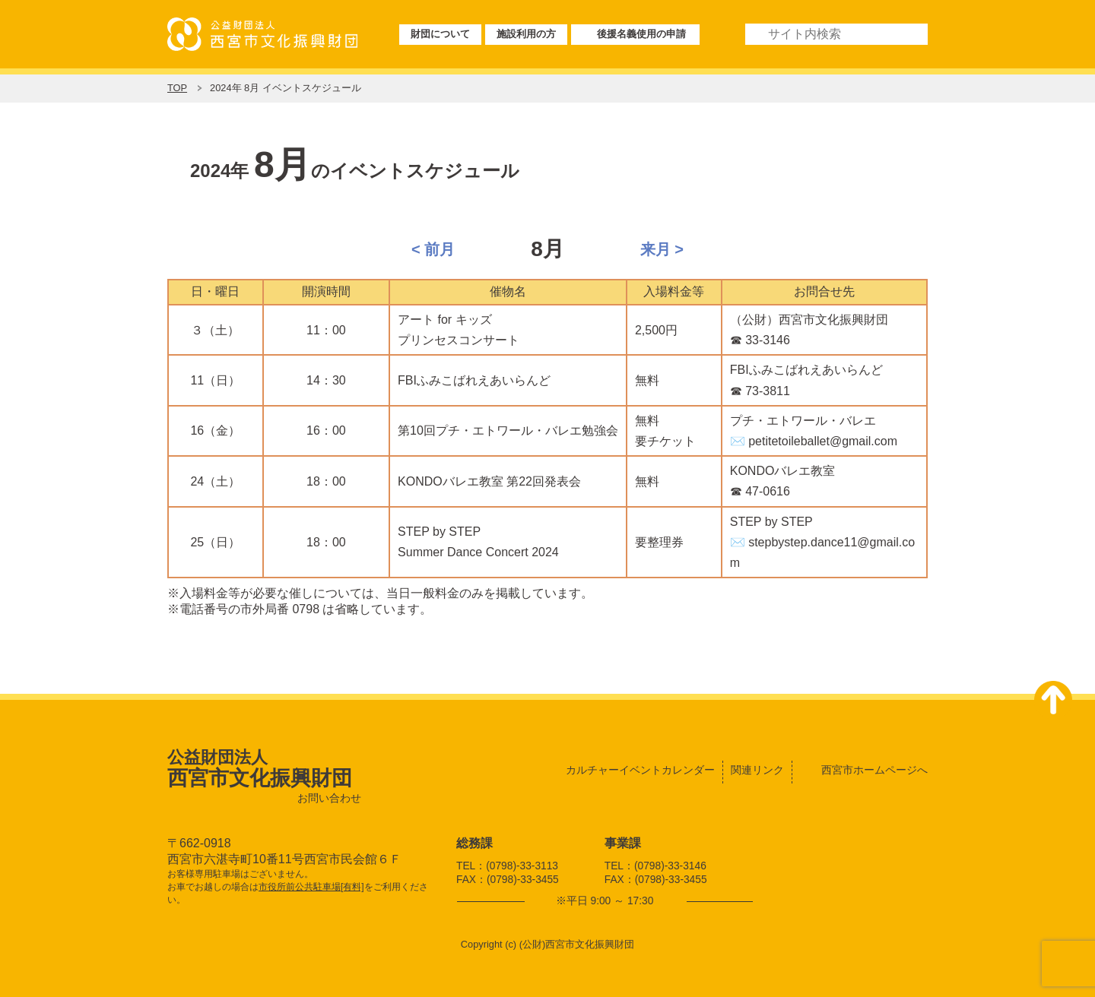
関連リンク (757, 770)
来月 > (662, 249)
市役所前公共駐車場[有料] (311, 886)
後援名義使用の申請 (641, 34)
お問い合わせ (329, 798)
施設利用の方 (526, 34)
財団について (440, 34)
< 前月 (433, 249)
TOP (177, 87)
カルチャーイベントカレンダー (640, 770)
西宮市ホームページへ (874, 770)
